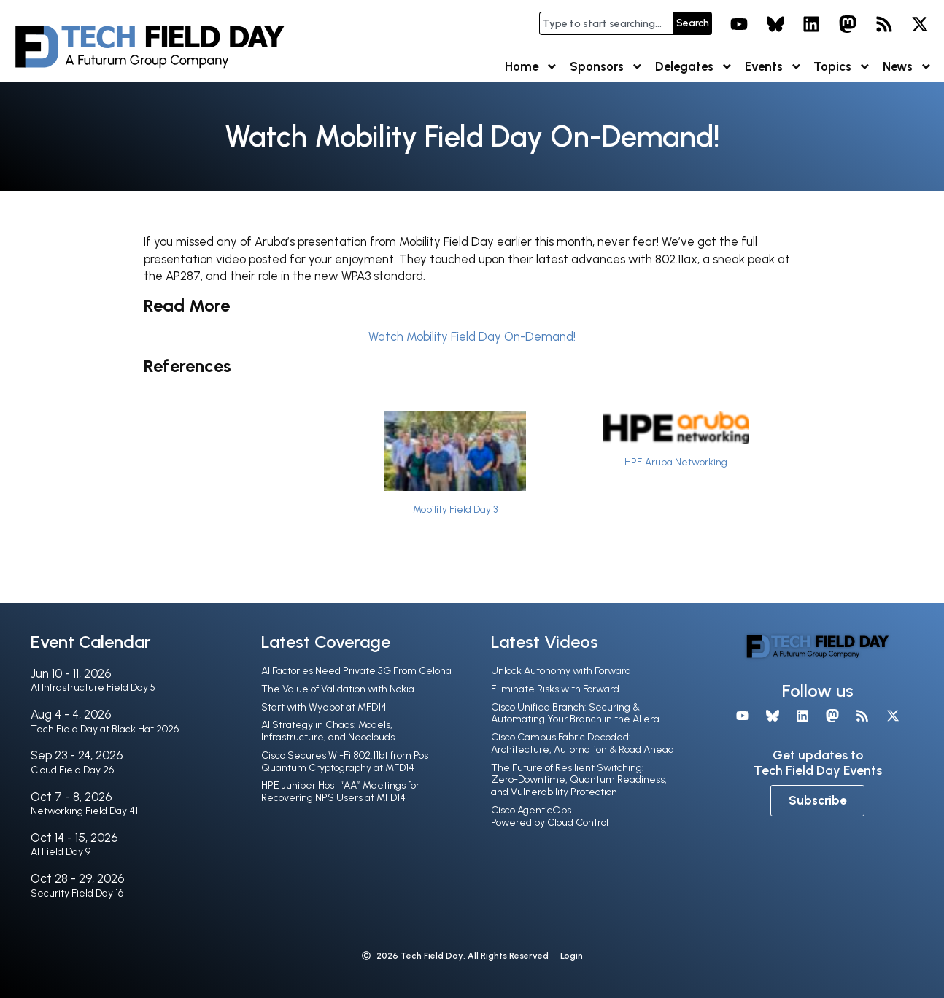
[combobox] (606, 23)
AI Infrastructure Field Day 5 (93, 687)
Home (531, 66)
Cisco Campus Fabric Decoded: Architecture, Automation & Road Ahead (582, 743)
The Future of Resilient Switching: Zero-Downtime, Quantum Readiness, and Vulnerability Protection (579, 780)
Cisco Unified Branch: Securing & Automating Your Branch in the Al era (575, 713)
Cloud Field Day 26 (72, 770)
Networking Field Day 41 (84, 811)
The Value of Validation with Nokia (337, 689)
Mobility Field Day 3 (455, 509)
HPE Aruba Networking (675, 462)
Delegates (694, 66)
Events (773, 66)
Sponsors (606, 66)
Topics (842, 66)
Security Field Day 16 (77, 893)
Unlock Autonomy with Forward (561, 671)
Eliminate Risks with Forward (555, 689)
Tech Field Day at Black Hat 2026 (105, 729)
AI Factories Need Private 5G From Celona (356, 671)
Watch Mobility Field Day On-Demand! (472, 336)
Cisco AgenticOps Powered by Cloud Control (549, 816)
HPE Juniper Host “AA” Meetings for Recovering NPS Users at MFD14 (340, 791)
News (907, 66)
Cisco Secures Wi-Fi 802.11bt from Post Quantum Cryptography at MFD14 (346, 761)
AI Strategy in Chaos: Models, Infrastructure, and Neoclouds (328, 731)
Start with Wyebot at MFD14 (324, 707)
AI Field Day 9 (60, 852)
